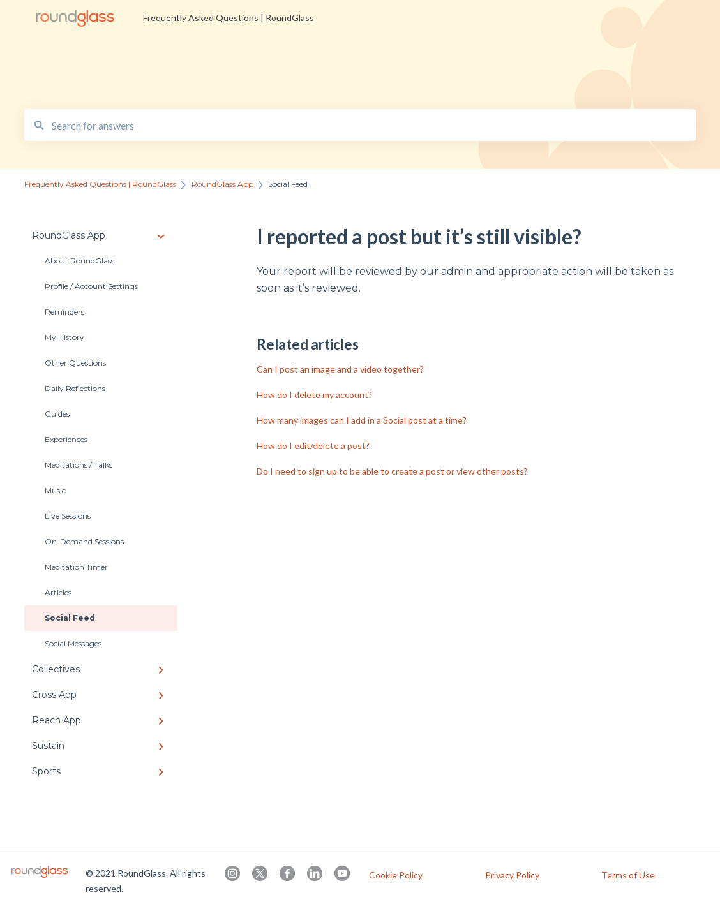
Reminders (64, 311)
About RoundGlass (79, 260)
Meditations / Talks (78, 465)
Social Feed (70, 618)
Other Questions (75, 362)
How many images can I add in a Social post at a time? (362, 420)
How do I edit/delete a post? (313, 445)
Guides (57, 413)
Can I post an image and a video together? (340, 369)
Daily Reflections (75, 388)
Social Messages (73, 643)
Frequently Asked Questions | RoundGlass (228, 17)
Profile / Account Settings (91, 286)
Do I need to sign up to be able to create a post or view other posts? (392, 471)
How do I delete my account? (314, 394)
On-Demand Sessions (84, 541)
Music (55, 490)
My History (64, 337)
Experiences (66, 439)
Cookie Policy (396, 875)
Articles (58, 592)
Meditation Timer (76, 567)
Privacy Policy (512, 875)
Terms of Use (628, 875)
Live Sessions (68, 516)
